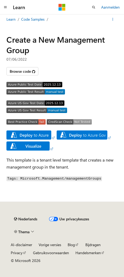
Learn (11, 19)
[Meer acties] (113, 19)
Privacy (17, 252)
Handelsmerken (88, 252)
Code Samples (33, 19)
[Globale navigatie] (5, 7)
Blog (71, 244)
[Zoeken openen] (93, 7)
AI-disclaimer (21, 244)
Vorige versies (50, 244)
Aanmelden (110, 7)
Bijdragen (93, 244)
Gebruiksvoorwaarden (51, 252)
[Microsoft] (62, 7)
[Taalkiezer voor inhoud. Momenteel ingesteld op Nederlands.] (26, 219)
